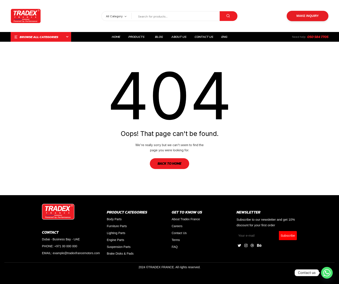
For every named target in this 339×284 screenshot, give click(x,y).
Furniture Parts (117, 226)
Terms (176, 240)
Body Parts (114, 219)
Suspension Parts (119, 247)
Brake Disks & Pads (120, 253)
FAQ (175, 247)
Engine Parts (115, 240)
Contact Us (179, 233)
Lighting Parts (116, 233)
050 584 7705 (317, 36)
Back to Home (169, 163)
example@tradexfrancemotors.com (76, 253)
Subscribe (288, 235)
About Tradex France (186, 219)
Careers (177, 226)
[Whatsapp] (327, 273)
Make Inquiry (307, 16)
